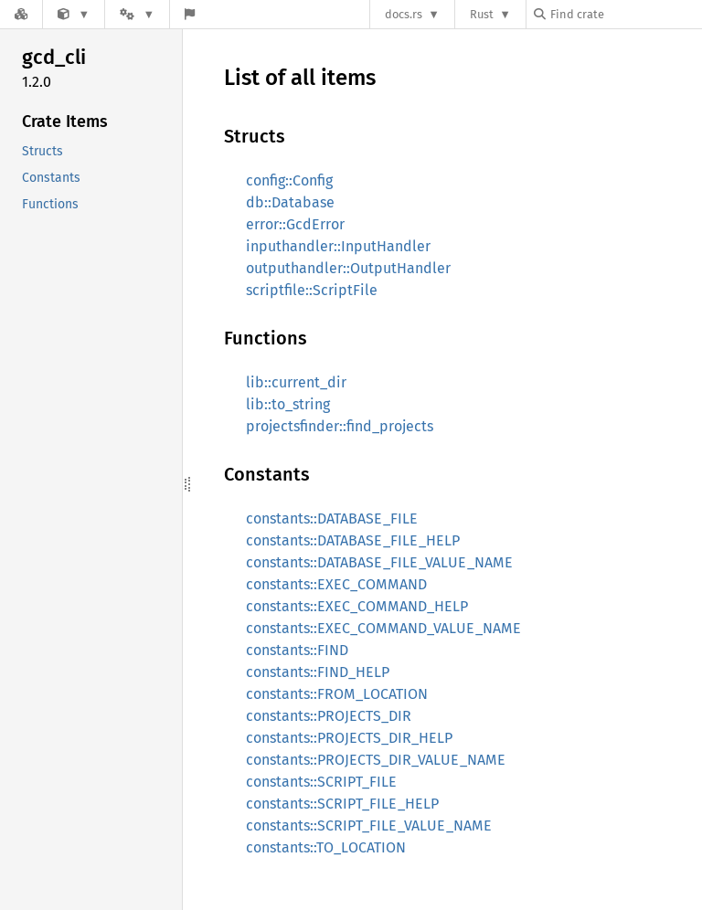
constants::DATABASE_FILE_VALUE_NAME (379, 562)
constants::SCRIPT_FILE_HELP (342, 803)
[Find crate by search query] (625, 14)
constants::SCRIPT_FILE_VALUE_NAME (369, 825)
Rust (482, 14)
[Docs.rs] (21, 14)
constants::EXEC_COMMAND (336, 584)
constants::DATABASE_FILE (332, 518)
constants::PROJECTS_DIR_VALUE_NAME (375, 759)
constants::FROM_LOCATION (337, 694)
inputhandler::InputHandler (338, 246)
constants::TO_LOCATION (326, 847)
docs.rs (403, 14)
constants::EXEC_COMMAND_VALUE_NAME (383, 628)
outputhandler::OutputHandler (348, 268)
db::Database (290, 202)
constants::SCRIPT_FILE (321, 781)
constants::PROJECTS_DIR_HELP (349, 737)
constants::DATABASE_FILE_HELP (353, 540)
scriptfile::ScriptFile (312, 290)
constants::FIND (297, 650)
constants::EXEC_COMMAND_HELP (357, 606)
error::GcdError (295, 224)
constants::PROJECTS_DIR (328, 716)
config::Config (289, 180)
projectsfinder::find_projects (339, 426)
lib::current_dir (296, 382)
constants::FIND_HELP (317, 672)
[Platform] (137, 14)
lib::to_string (288, 404)
